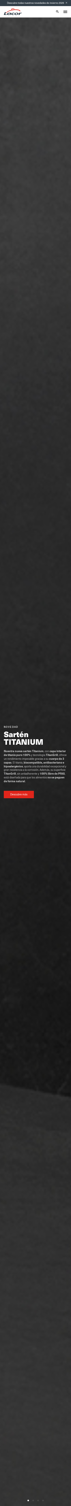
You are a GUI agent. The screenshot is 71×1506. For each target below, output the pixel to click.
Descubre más (18, 794)
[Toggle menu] (65, 12)
